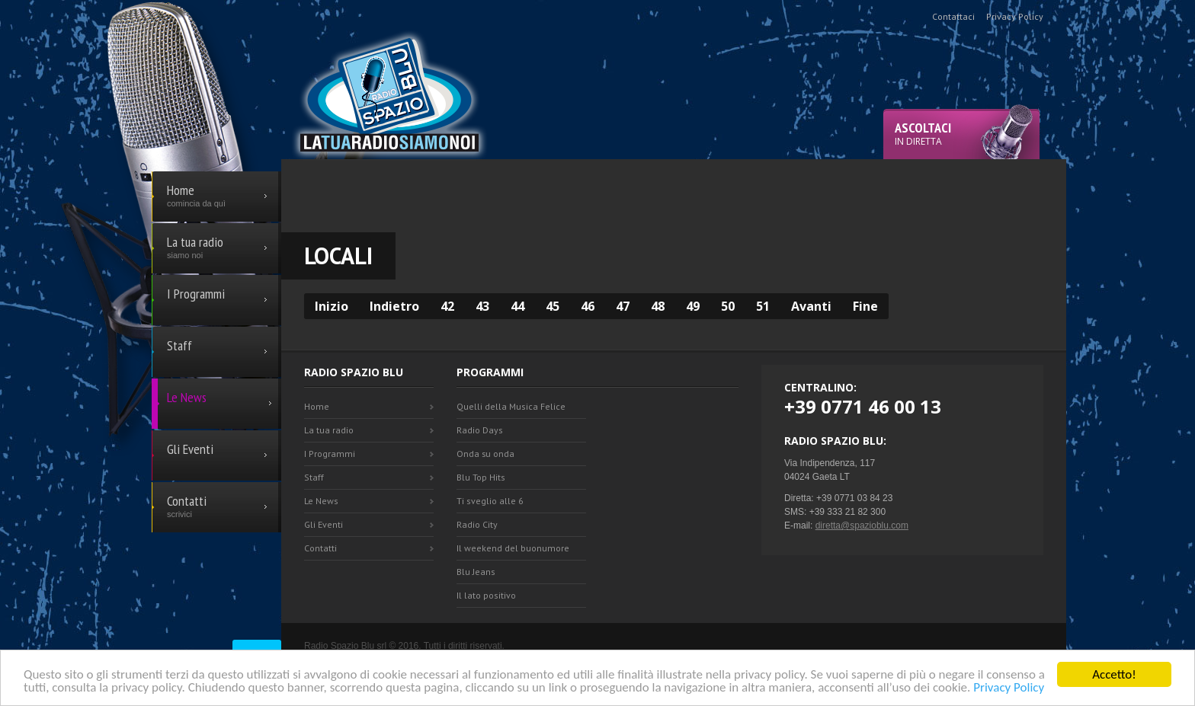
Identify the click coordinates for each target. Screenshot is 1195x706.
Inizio (331, 306)
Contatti (320, 548)
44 (517, 306)
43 (482, 306)
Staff (314, 477)
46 (587, 306)
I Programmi (329, 453)
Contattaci (953, 16)
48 (658, 306)
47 (623, 306)
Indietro (394, 306)
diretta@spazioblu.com (861, 525)
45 (552, 306)
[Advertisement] (673, 193)
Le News (321, 500)
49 (693, 306)
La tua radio (329, 430)
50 (728, 306)
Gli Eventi (323, 524)
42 (447, 306)
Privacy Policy (1008, 688)
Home (316, 406)
